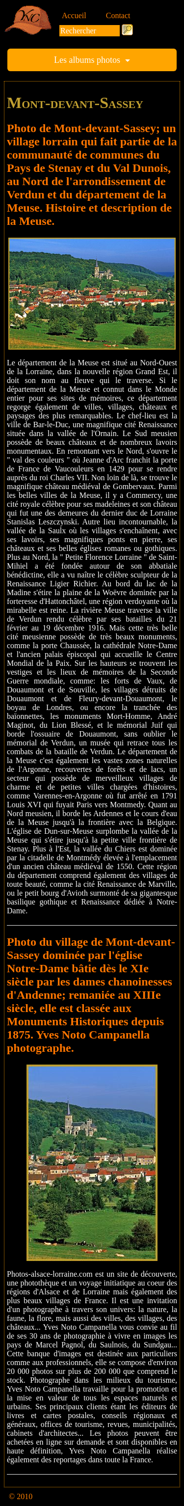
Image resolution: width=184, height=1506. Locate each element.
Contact (118, 15)
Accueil (74, 15)
